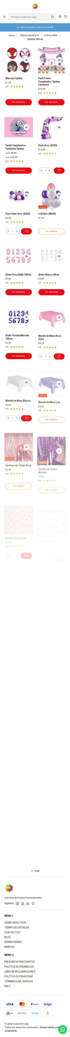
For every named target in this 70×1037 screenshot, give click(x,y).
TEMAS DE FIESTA (29, 35)
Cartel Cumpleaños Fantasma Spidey (15, 147)
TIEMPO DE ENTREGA (16, 927)
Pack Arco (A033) (47, 145)
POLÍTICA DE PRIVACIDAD (18, 976)
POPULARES (51, 35)
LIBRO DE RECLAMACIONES (19, 971)
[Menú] (4, 16)
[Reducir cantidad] (41, 170)
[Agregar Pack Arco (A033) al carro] (59, 170)
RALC (7, 986)
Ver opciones (18, 102)
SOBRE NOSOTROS (15, 922)
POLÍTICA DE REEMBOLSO (19, 966)
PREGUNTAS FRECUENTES (19, 961)
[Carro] (65, 17)
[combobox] (32, 16)
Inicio (12, 35)
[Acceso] (60, 17)
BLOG (7, 937)
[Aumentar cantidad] (49, 170)
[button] (35, 871)
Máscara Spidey (13, 78)
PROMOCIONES (13, 942)
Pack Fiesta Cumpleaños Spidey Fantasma (49, 81)
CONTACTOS (12, 932)
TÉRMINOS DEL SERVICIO (18, 981)
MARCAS (9, 946)
